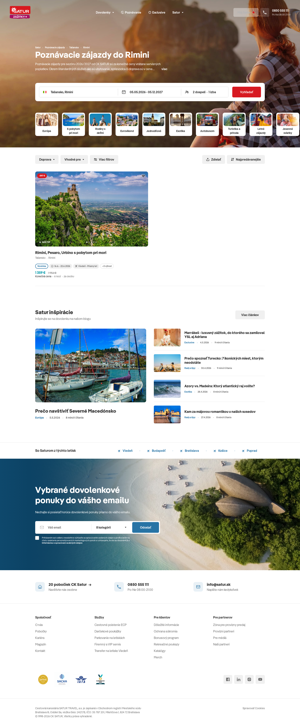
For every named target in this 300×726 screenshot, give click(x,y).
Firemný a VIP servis (108, 644)
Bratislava (189, 451)
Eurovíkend (127, 131)
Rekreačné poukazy (166, 644)
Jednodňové (153, 131)
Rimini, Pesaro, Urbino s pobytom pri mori (71, 252)
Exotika (180, 131)
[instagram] (249, 679)
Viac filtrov (104, 159)
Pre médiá (219, 638)
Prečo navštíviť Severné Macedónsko (75, 411)
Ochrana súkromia (165, 631)
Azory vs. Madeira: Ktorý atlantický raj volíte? (219, 386)
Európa (46, 131)
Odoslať (145, 527)
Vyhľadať (246, 92)
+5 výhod (107, 266)
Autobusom (207, 131)
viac (164, 69)
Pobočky (41, 631)
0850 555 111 (138, 584)
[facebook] (227, 679)
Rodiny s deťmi (100, 131)
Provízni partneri (223, 631)
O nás (39, 625)
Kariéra (39, 638)
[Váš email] (63, 527)
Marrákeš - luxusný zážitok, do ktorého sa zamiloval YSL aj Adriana (224, 335)
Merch (158, 657)
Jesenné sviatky (288, 131)
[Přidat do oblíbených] (143, 176)
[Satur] (20, 12)
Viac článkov (250, 315)
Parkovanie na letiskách (110, 638)
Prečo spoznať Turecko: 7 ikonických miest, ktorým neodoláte (223, 360)
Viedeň (125, 451)
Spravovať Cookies (254, 708)
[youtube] (260, 679)
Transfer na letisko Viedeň (111, 651)
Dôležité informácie (166, 625)
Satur (177, 12)
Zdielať (213, 159)
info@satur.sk (219, 584)
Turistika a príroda (234, 131)
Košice (220, 451)
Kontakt (40, 651)
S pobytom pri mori (73, 131)
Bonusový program (166, 638)
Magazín (40, 644)
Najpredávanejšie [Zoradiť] (246, 159)
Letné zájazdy (261, 131)
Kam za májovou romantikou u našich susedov (220, 411)
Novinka (42, 266)
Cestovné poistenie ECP (111, 625)
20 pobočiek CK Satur (70, 584)
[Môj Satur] (245, 12)
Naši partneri (221, 644)
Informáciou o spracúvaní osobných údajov (62, 543)
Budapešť (156, 451)
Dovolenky (105, 12)
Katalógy (159, 651)
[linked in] (238, 679)
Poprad (249, 451)
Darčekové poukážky (108, 631)
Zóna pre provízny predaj (229, 625)
